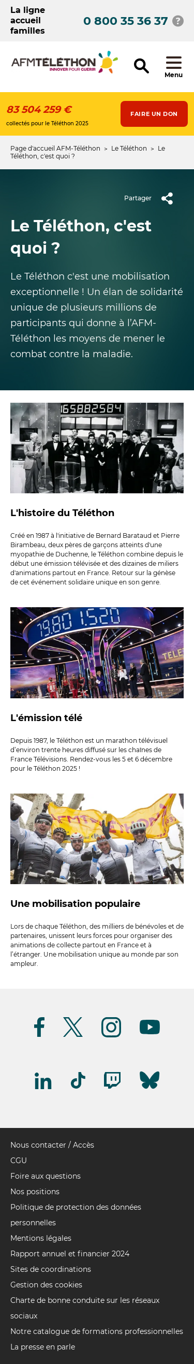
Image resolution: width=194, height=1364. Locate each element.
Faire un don (154, 114)
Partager (152, 198)
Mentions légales (40, 1238)
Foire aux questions (45, 1176)
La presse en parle (42, 1347)
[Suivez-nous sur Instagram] (111, 1035)
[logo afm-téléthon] (64, 71)
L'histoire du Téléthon (62, 513)
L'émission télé (46, 718)
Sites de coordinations (50, 1269)
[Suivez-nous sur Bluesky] (149, 1089)
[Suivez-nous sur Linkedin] (43, 1087)
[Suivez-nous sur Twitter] (73, 1035)
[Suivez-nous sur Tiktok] (78, 1086)
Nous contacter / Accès (52, 1145)
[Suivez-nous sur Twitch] (112, 1086)
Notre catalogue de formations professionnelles (96, 1331)
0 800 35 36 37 (125, 21)
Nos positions (34, 1191)
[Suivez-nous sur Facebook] (39, 1035)
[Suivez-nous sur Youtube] (150, 1032)
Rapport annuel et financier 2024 (69, 1253)
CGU (18, 1160)
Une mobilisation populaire (75, 904)
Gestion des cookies (46, 1284)
